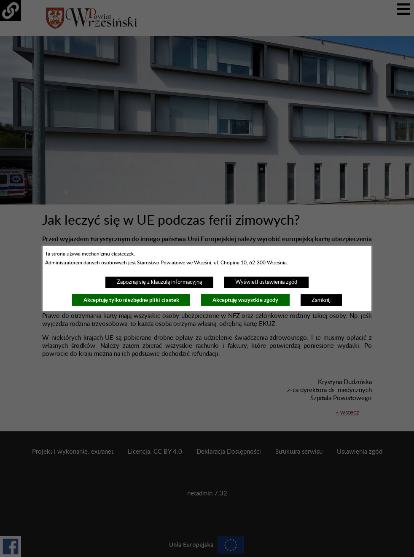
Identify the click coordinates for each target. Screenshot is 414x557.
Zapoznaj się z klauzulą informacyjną (159, 282)
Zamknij (321, 300)
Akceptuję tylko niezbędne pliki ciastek (131, 300)
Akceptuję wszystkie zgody (245, 300)
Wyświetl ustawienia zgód (266, 282)
